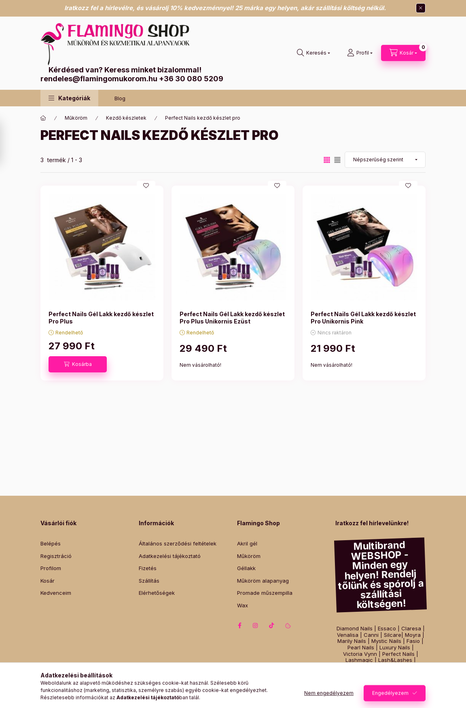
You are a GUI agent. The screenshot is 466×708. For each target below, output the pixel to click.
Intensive (355, 673)
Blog (119, 98)
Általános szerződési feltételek (177, 543)
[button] (69, 98)
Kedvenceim (55, 593)
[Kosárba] (78, 364)
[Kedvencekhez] (146, 185)
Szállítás (149, 580)
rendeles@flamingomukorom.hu (98, 78)
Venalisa (347, 635)
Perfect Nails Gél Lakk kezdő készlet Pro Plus (101, 318)
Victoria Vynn (360, 654)
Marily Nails (351, 641)
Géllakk (246, 568)
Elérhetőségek (157, 593)
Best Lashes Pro (365, 667)
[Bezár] (421, 8)
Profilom (50, 568)
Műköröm (76, 118)
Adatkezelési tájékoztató (170, 556)
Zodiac (405, 673)
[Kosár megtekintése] (403, 53)
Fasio (413, 641)
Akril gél (247, 543)
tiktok (272, 625)
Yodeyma (401, 667)
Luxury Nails (394, 648)
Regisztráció (56, 556)
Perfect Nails (398, 654)
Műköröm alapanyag (263, 580)
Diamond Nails (355, 629)
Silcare (392, 635)
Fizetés (148, 568)
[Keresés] (313, 53)
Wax (242, 605)
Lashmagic (359, 660)
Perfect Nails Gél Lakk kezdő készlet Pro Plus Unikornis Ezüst (232, 318)
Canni (371, 635)
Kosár (47, 580)
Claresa (411, 629)
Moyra (413, 635)
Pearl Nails (360, 648)
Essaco (387, 629)
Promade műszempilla (264, 593)
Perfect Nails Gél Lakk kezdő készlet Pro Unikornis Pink (363, 318)
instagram (256, 625)
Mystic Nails (386, 641)
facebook (239, 625)
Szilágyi (381, 673)
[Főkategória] (43, 118)
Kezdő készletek (126, 118)
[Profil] (360, 53)
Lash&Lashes (395, 660)
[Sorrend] (385, 160)
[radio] (337, 160)
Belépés (50, 543)
